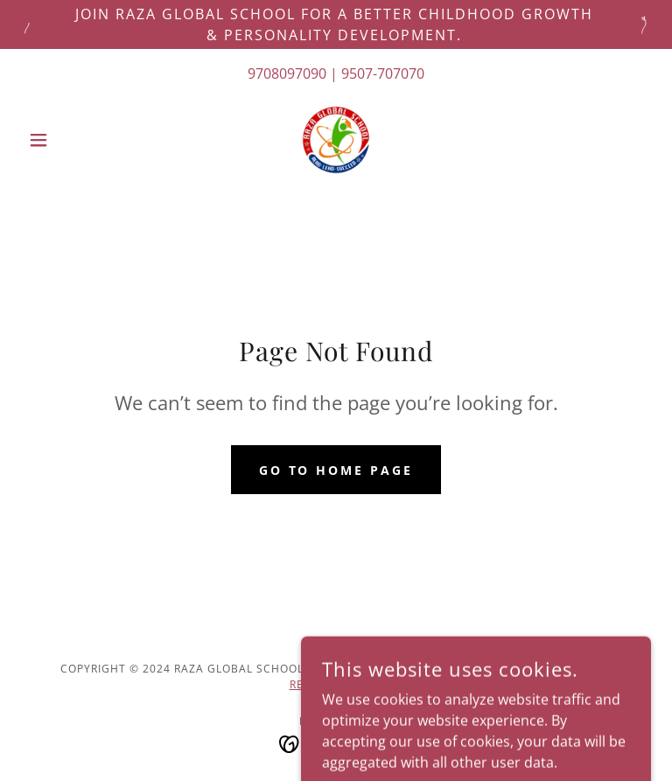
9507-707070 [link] (382, 73)
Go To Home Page (336, 470)
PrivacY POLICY (555, 668)
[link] (336, 140)
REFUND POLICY (335, 684)
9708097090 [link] (287, 73)
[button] (68, 139)
